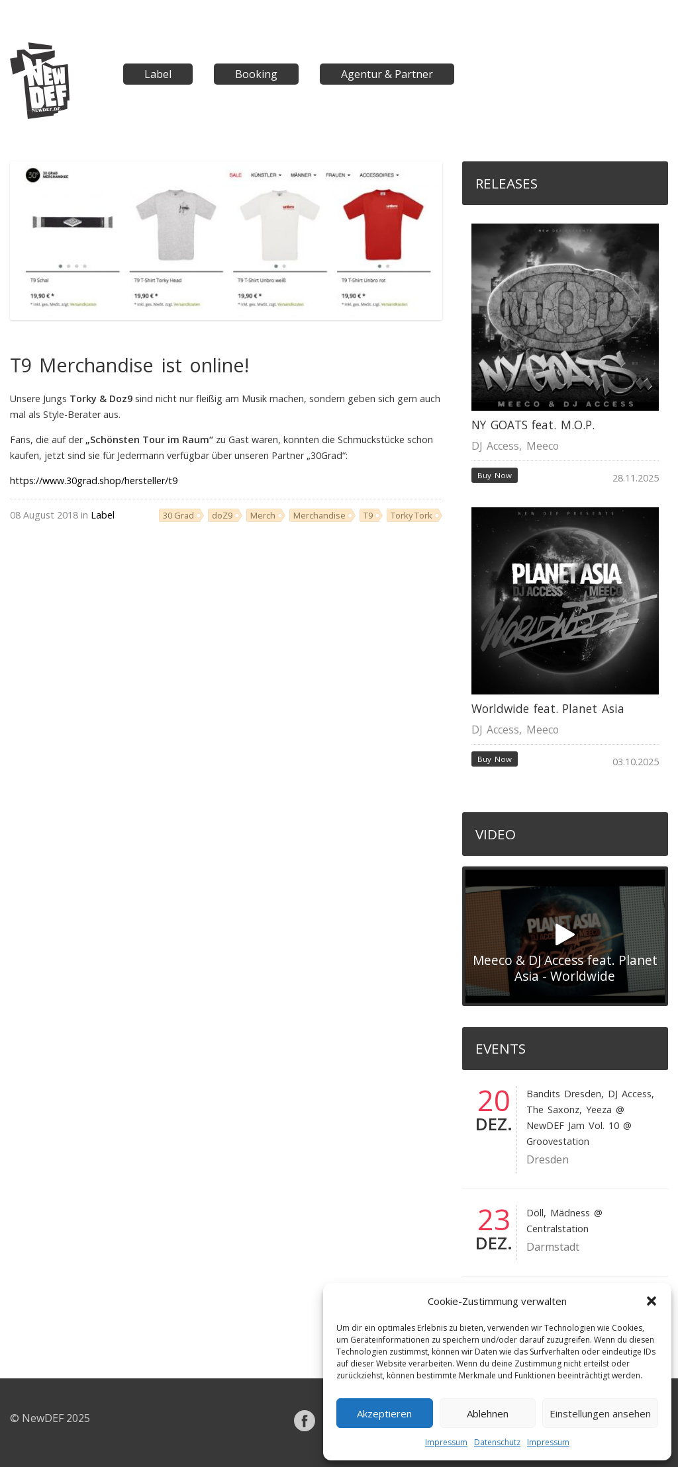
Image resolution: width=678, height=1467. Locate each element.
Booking (256, 74)
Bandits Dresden (563, 1093)
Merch (262, 515)
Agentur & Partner (387, 74)
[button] (651, 1301)
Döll (535, 1212)
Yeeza (599, 1109)
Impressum (446, 1442)
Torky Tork (411, 515)
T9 (368, 515)
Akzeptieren (384, 1413)
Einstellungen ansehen (600, 1413)
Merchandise (319, 515)
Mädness (570, 1212)
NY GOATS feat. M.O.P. (533, 425)
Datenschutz (497, 1442)
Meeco (542, 446)
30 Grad (178, 515)
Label (157, 74)
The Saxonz (552, 1109)
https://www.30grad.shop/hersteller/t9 (93, 480)
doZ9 (222, 515)
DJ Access (495, 446)
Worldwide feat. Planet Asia (547, 708)
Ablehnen (487, 1413)
